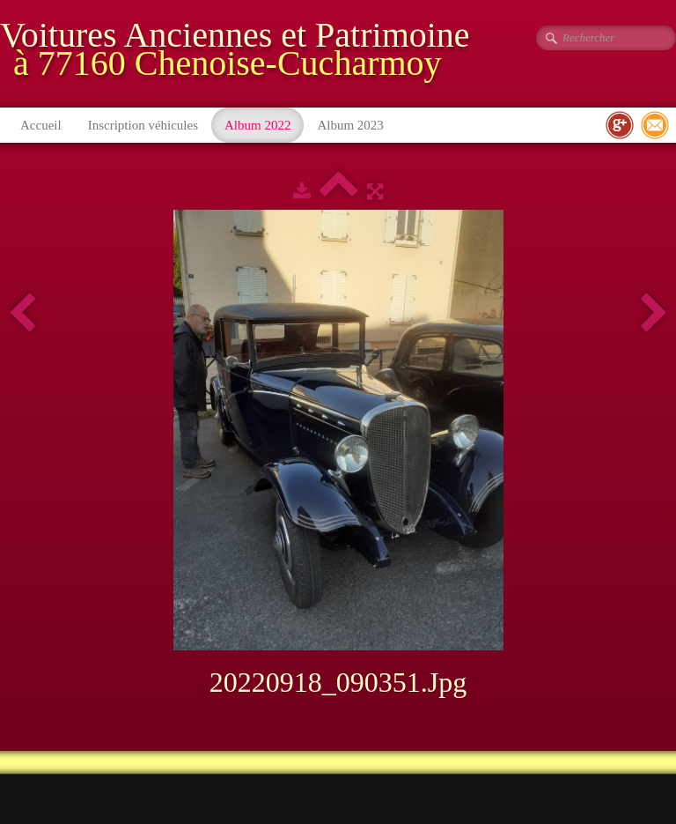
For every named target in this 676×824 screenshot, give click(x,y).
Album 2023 (350, 125)
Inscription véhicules (143, 125)
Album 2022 (257, 125)
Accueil (41, 125)
